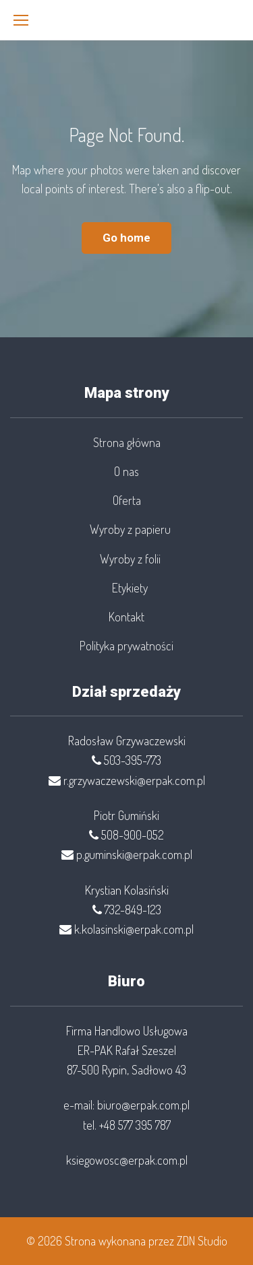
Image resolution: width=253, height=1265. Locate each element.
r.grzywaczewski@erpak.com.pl (134, 780)
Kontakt (126, 616)
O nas (126, 471)
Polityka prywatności (126, 645)
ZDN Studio (202, 1240)
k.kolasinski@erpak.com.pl (134, 929)
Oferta (127, 500)
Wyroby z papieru (130, 529)
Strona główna (127, 442)
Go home (126, 237)
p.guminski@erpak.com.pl (134, 854)
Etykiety (130, 587)
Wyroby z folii (130, 558)
